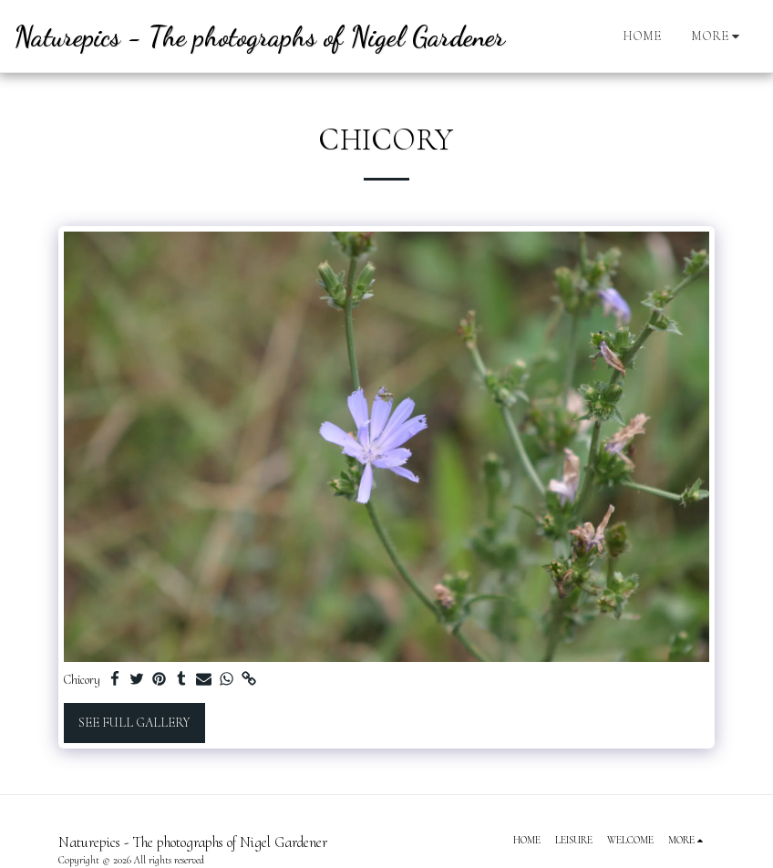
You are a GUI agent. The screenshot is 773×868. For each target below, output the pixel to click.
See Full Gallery (134, 722)
